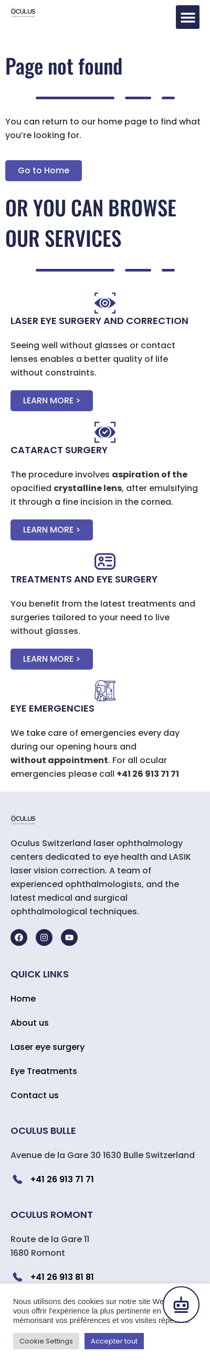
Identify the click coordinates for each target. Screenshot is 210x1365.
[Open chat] (181, 1305)
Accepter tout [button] (114, 1341)
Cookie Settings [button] (46, 1341)
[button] (188, 17)
